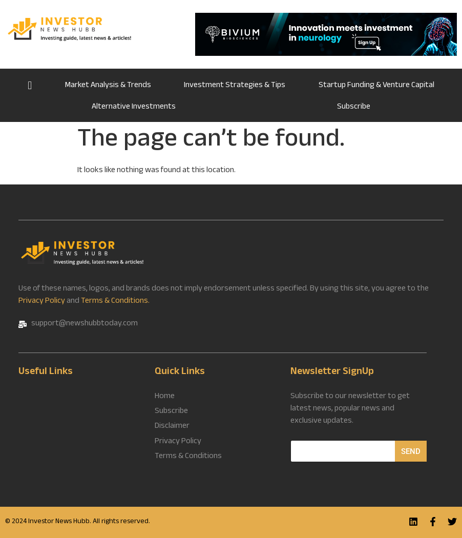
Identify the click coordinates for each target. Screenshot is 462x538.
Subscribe (353, 107)
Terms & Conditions (188, 456)
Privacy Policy (41, 301)
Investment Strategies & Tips (234, 86)
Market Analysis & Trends (108, 86)
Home (30, 84)
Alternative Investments (134, 107)
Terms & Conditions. (115, 301)
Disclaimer (172, 427)
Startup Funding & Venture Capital (376, 86)
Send (411, 451)
